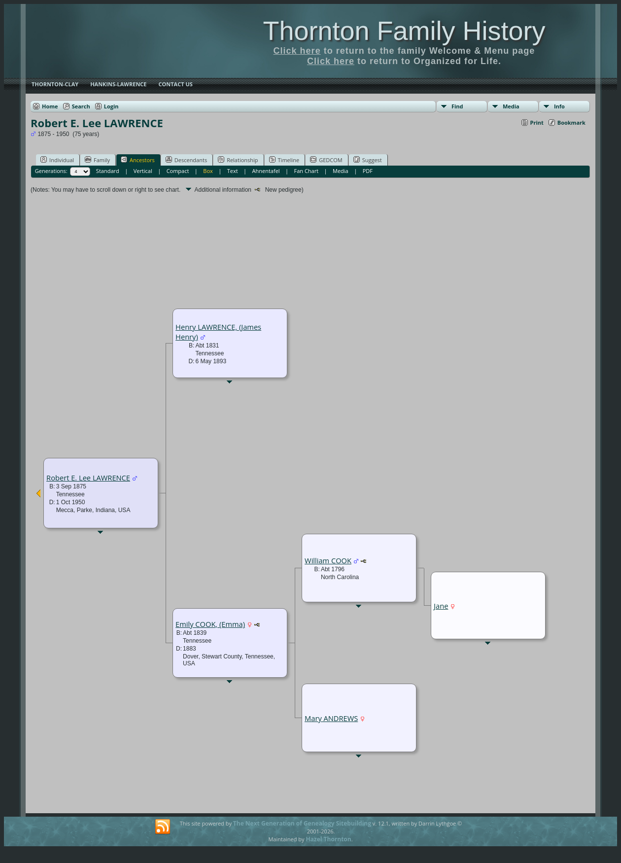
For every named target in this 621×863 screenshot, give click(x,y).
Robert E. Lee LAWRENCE (88, 478)
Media (511, 106)
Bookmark (571, 122)
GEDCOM (326, 160)
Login (111, 106)
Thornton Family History (404, 30)
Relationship (238, 160)
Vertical (143, 170)
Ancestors (138, 160)
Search (81, 106)
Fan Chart (306, 170)
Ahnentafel (266, 170)
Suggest (367, 160)
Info (559, 106)
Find (457, 106)
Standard (107, 170)
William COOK (328, 560)
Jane (441, 606)
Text (232, 170)
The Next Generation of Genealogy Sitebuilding (302, 823)
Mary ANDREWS (331, 718)
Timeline (284, 160)
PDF (368, 170)
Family (97, 160)
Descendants (186, 160)
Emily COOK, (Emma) (210, 624)
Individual (57, 160)
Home (50, 106)
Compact (178, 170)
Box (207, 170)
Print (537, 122)
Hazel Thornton (328, 839)
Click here (297, 51)
